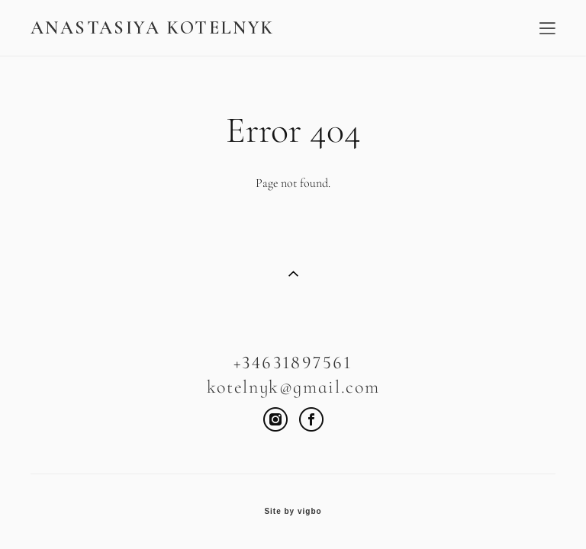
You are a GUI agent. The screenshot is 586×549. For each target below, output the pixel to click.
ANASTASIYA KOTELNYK (153, 28)
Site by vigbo (292, 511)
